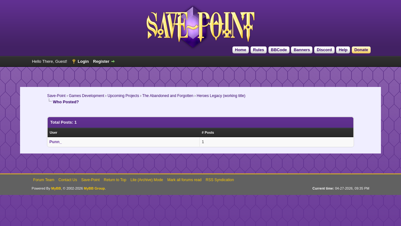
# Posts (208, 132)
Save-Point (56, 96)
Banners (302, 49)
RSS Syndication (220, 180)
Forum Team (43, 180)
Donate (361, 49)
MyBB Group (94, 188)
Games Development (86, 96)
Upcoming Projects (123, 96)
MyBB (56, 188)
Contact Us (68, 180)
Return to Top (115, 180)
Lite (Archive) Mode (147, 180)
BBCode (279, 49)
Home (240, 49)
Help (343, 49)
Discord (324, 49)
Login (83, 61)
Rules (258, 49)
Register (101, 61)
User (53, 132)
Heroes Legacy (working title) (221, 96)
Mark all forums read (184, 180)
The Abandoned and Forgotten (167, 96)
